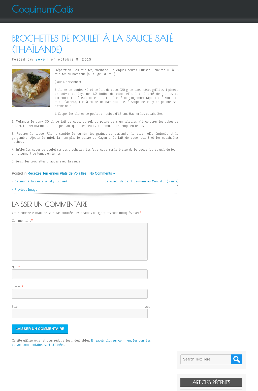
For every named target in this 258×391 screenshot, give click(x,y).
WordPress (179, 385)
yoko (40, 59)
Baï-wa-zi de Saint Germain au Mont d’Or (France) (145, 183)
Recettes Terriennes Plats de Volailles (56, 173)
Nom (15, 273)
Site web (81, 313)
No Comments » (102, 173)
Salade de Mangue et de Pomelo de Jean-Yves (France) (216, 109)
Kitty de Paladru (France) (209, 82)
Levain (196, 75)
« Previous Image (24, 189)
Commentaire (21, 220)
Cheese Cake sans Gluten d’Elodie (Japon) (216, 91)
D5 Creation (144, 385)
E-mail (17, 293)
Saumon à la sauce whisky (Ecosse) (41, 181)
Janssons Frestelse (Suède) (210, 100)
